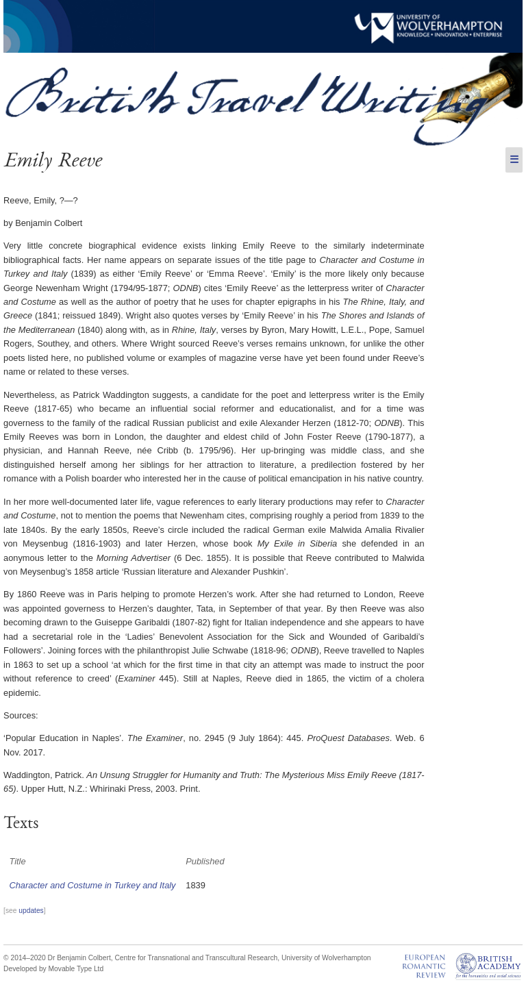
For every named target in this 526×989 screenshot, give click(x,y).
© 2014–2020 (24, 958)
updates (30, 910)
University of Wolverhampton (326, 958)
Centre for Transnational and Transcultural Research (195, 958)
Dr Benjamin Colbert (79, 958)
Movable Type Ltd (76, 969)
